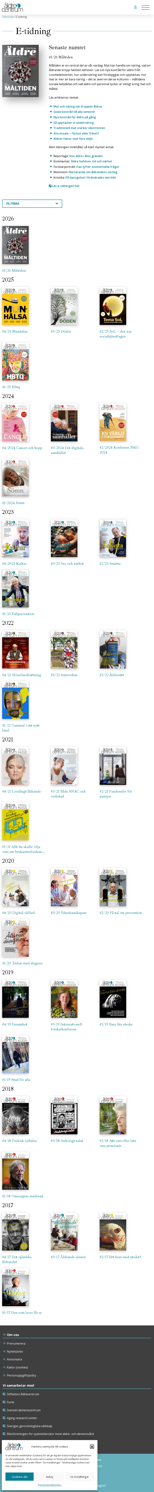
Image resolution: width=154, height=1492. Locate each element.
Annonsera (14, 1359)
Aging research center (22, 1418)
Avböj (49, 1477)
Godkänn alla (19, 1477)
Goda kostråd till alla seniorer (74, 112)
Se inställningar (79, 1477)
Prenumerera (16, 1343)
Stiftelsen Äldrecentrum (23, 1394)
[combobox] (32, 204)
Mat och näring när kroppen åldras (77, 106)
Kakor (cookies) (17, 1367)
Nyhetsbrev (15, 1351)
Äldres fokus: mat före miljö (73, 139)
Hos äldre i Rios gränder (86, 156)
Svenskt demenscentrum (24, 1410)
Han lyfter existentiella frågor (97, 167)
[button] (92, 1446)
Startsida (7, 17)
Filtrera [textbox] (12, 204)
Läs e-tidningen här (64, 186)
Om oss (13, 1335)
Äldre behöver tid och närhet (91, 161)
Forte (10, 1402)
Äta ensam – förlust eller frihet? (76, 133)
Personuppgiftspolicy (49, 1485)
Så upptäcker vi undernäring (73, 123)
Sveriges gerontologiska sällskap (29, 1426)
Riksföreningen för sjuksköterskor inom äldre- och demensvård (50, 1434)
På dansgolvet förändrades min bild (90, 177)
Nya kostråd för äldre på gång (74, 117)
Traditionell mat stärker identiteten (79, 128)
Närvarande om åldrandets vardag (93, 172)
